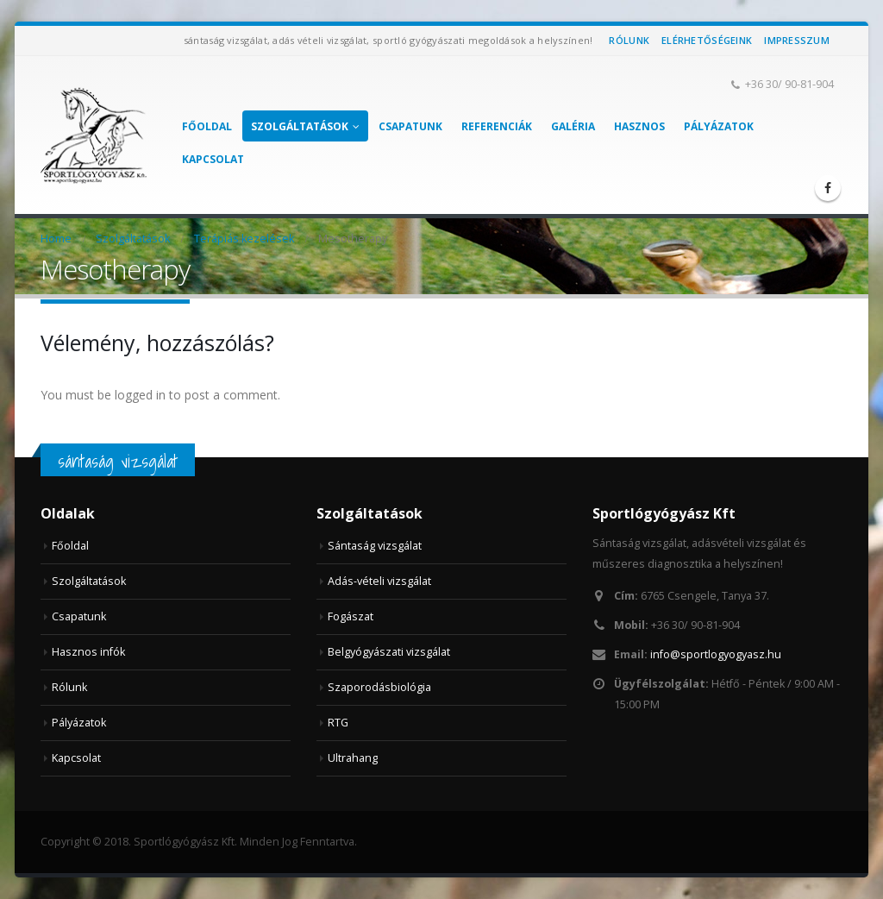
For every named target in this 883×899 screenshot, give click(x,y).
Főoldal (207, 126)
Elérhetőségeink (706, 40)
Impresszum (797, 40)
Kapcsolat (213, 159)
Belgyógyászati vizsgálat (389, 651)
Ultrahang (353, 758)
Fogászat (350, 616)
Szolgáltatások (299, 126)
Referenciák (496, 126)
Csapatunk (410, 126)
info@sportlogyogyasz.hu (715, 654)
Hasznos (639, 126)
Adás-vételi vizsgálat (379, 581)
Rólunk (629, 40)
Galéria (573, 126)
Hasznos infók (88, 651)
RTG (338, 722)
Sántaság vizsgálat (375, 545)
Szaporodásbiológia (379, 687)
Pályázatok (719, 126)
